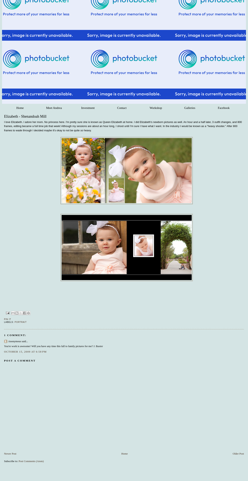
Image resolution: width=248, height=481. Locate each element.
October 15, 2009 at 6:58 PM (25, 351)
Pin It (7, 319)
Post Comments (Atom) (31, 461)
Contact (121, 108)
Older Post (238, 453)
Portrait (21, 322)
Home (20, 108)
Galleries (189, 108)
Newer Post (10, 453)
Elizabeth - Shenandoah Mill (25, 116)
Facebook (224, 108)
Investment (88, 108)
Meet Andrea (54, 108)
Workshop (156, 108)
